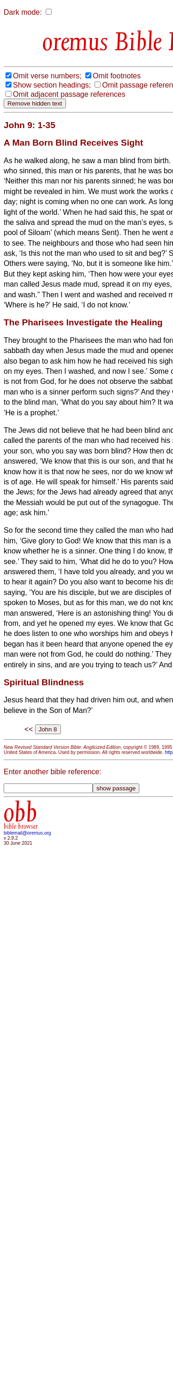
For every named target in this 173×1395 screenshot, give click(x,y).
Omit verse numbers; (47, 76)
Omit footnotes (117, 76)
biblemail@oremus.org (27, 833)
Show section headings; (52, 85)
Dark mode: (23, 12)
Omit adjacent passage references (69, 94)
